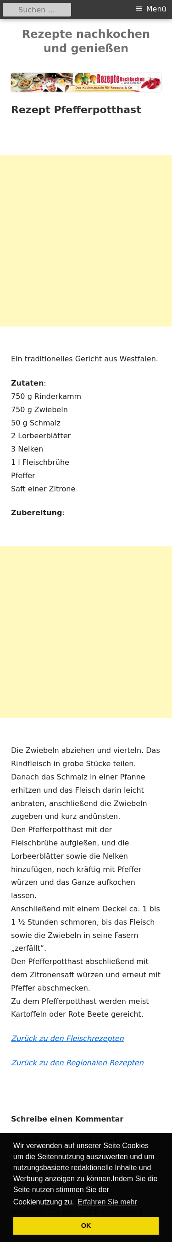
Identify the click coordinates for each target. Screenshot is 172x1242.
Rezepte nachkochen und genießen (86, 41)
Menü (156, 9)
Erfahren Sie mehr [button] (107, 1202)
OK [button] (86, 1225)
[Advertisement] (86, 241)
